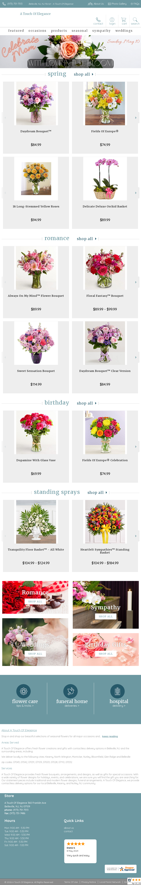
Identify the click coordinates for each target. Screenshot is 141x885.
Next (136, 117)
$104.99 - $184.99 (105, 563)
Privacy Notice (88, 882)
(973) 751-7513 (14, 3)
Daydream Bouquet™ (36, 131)
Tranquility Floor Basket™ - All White (36, 549)
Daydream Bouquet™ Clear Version (105, 371)
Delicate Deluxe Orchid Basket (105, 206)
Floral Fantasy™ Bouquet (105, 295)
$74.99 (105, 144)
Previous (4, 117)
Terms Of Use (71, 882)
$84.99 (36, 144)
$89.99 (105, 220)
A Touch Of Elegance (35, 14)
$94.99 (36, 220)
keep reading (110, 736)
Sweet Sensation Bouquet (36, 371)
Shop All (82, 74)
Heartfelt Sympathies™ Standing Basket (105, 551)
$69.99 (36, 473)
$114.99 (36, 384)
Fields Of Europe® (105, 131)
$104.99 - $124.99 (36, 563)
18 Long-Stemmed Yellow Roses (36, 206)
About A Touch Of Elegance (19, 730)
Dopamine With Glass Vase (36, 460)
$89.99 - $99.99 (105, 309)
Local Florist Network (110, 882)
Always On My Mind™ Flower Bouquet (36, 295)
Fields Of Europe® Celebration (105, 460)
